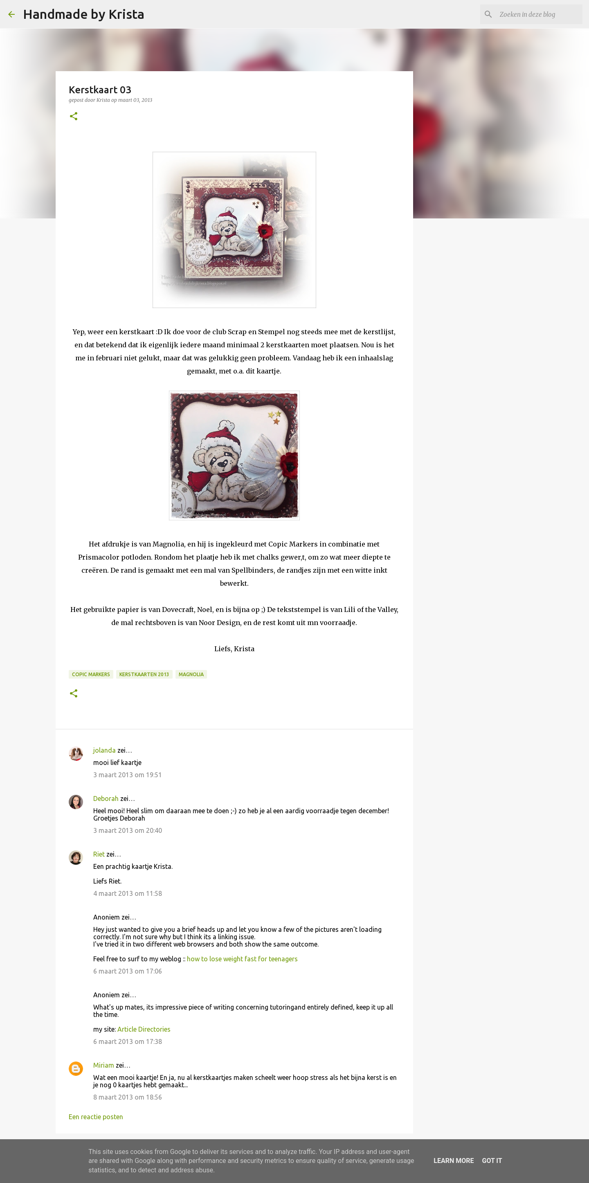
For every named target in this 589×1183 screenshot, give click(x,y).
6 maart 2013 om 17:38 (127, 1041)
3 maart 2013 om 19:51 (127, 774)
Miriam (103, 1065)
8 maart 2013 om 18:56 (127, 1097)
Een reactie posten (96, 1116)
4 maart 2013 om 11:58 (127, 893)
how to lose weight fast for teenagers (242, 959)
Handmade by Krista (83, 14)
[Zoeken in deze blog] (539, 14)
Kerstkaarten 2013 (144, 674)
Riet (99, 854)
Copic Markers (91, 674)
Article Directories (144, 1029)
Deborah (106, 798)
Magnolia (191, 674)
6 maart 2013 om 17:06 (127, 971)
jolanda (104, 750)
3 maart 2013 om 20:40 (127, 830)
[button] (74, 116)
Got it (492, 1161)
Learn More (454, 1161)
